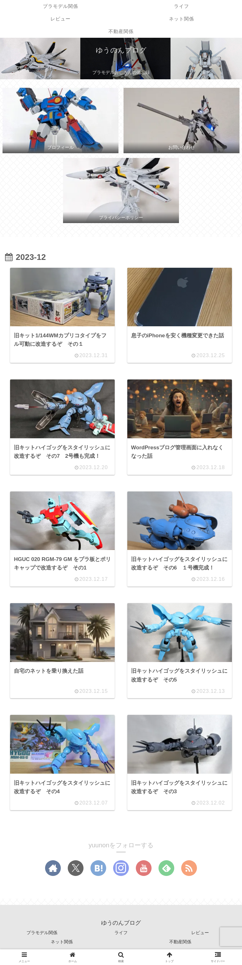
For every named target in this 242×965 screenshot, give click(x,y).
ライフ (121, 935)
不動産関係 (180, 944)
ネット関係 (62, 944)
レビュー (200, 935)
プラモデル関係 (41, 935)
